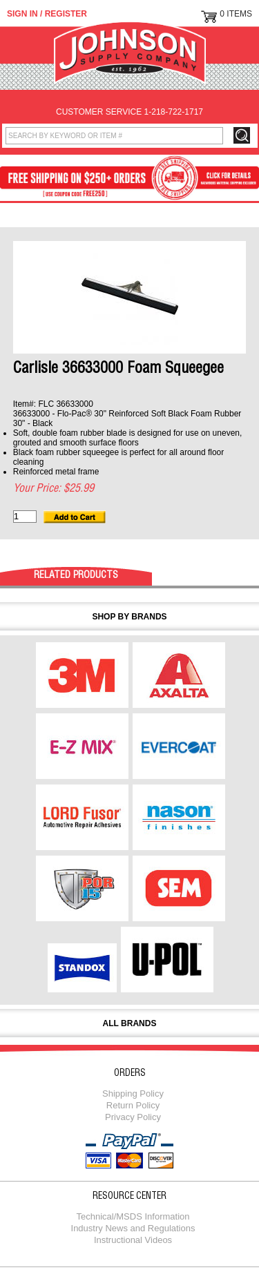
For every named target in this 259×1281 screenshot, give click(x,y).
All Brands (130, 1023)
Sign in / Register (47, 14)
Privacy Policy (133, 1117)
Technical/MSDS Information (132, 1216)
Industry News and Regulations (133, 1228)
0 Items (236, 14)
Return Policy (133, 1105)
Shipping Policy (133, 1093)
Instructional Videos (133, 1240)
